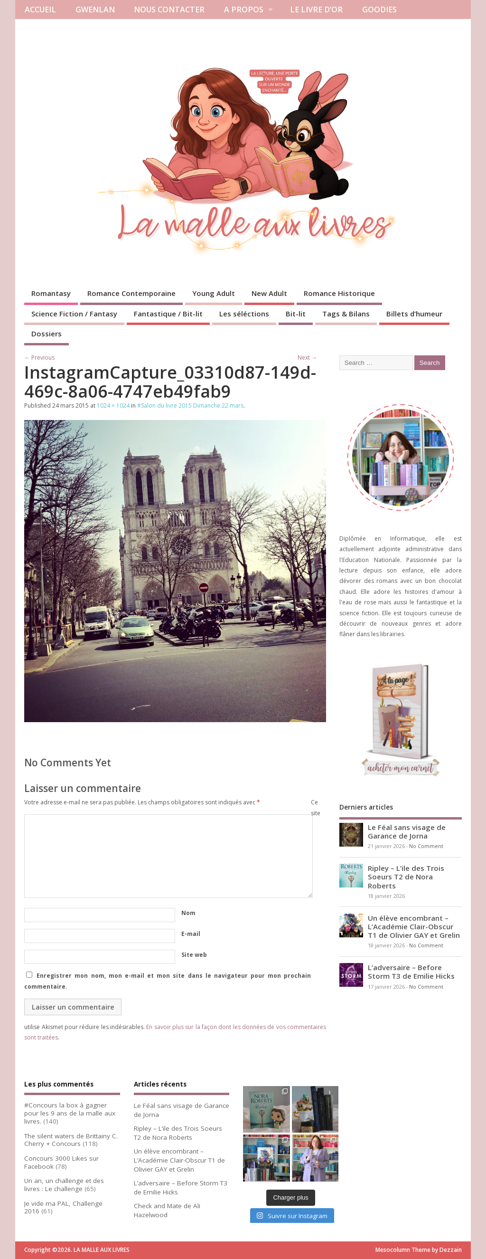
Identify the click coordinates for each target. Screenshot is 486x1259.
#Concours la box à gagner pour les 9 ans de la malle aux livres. (69, 1113)
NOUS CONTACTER (169, 9)
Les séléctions (244, 313)
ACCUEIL (40, 9)
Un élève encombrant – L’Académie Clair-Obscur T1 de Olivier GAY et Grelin (414, 926)
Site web (194, 955)
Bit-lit (296, 313)
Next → (307, 357)
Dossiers (46, 333)
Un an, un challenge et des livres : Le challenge (64, 1184)
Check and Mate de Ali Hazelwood (167, 1210)
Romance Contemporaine (131, 293)
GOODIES (379, 9)
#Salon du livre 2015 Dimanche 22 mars (190, 405)
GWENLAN (95, 9)
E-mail (190, 934)
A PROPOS (243, 9)
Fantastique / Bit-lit (168, 313)
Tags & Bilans (346, 313)
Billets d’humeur (414, 313)
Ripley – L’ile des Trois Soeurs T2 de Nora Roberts (406, 876)
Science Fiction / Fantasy (74, 313)
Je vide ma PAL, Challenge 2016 (63, 1207)
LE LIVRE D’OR (316, 9)
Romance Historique (339, 293)
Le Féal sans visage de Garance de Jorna (407, 831)
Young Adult (213, 293)
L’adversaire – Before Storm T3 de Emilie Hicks (411, 972)
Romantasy (51, 293)
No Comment (426, 846)
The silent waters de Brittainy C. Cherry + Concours (71, 1140)
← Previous (39, 357)
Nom (188, 913)
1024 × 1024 (113, 405)
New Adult (269, 293)
